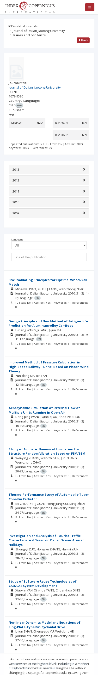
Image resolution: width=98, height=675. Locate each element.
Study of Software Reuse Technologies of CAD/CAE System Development (43, 583)
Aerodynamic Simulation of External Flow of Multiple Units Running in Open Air (44, 410)
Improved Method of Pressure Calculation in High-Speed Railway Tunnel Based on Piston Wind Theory (49, 366)
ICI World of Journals (23, 26)
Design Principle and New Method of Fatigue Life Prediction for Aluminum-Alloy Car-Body (48, 323)
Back (83, 40)
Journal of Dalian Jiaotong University (39, 31)
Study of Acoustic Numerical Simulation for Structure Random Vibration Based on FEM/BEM (47, 451)
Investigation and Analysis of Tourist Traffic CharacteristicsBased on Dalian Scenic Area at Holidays (46, 540)
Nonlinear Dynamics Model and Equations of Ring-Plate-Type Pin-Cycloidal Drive (44, 624)
